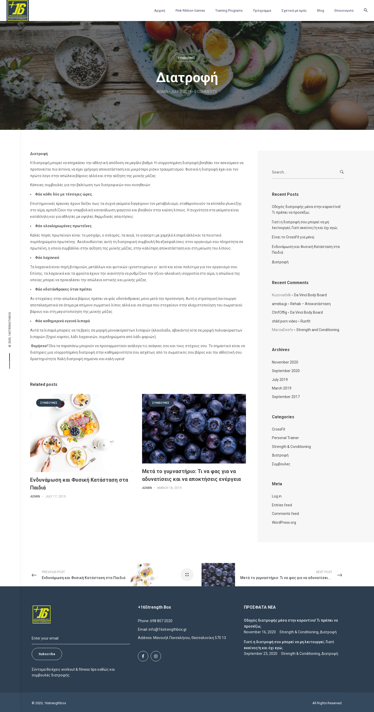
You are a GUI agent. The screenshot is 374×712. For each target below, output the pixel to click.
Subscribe (46, 654)
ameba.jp (279, 304)
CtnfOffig (279, 312)
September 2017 (286, 397)
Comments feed (285, 514)
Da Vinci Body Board (310, 295)
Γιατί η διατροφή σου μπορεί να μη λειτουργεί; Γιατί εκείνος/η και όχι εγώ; (305, 225)
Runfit (305, 321)
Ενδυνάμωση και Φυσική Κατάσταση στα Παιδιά (306, 249)
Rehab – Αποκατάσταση (310, 304)
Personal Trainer (285, 438)
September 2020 (286, 371)
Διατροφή (280, 262)
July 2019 (280, 380)
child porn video (284, 321)
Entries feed (282, 505)
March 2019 (281, 388)
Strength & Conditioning (291, 447)
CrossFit (278, 429)
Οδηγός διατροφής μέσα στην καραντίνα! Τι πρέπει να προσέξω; (306, 209)
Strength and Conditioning (317, 330)
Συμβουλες (186, 58)
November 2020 (285, 362)
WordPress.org (284, 522)
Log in (277, 496)
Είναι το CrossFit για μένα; (293, 237)
